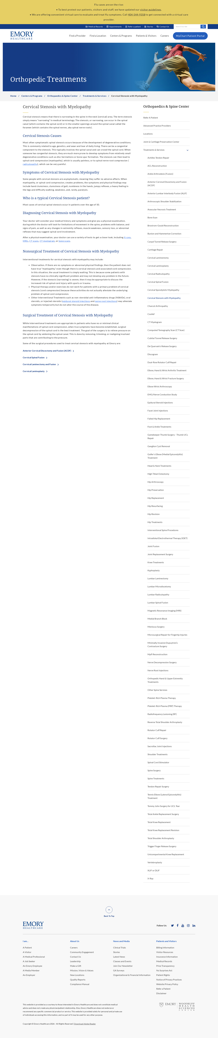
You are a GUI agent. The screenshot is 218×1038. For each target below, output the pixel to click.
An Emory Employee (32, 965)
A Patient (27, 947)
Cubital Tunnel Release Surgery (162, 338)
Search (203, 26)
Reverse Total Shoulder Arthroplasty (165, 722)
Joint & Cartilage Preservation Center (161, 141)
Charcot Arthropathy (158, 306)
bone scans (64, 241)
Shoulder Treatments (158, 754)
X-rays (127, 237)
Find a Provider (77, 35)
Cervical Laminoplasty (34, 371)
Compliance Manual (79, 984)
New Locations (77, 975)
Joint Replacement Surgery (160, 554)
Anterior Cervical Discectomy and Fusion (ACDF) (47, 350)
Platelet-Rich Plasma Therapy (162, 698)
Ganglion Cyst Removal (159, 446)
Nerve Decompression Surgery (162, 662)
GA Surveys (118, 970)
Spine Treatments (156, 778)
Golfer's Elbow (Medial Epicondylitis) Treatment (165, 456)
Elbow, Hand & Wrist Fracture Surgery (166, 378)
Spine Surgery (154, 770)
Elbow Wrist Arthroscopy (160, 386)
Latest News (119, 956)
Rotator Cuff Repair (157, 730)
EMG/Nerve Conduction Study (162, 394)
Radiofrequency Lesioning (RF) (162, 714)
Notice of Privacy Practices (169, 979)
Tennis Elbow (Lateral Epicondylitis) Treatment (164, 796)
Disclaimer (161, 993)
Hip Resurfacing (155, 506)
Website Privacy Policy (167, 984)
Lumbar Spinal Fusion (158, 602)
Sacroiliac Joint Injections (160, 746)
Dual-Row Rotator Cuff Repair (162, 362)
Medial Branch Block (157, 618)
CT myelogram (47, 241)
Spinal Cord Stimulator (158, 762)
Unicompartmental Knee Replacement (166, 854)
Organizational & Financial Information (131, 975)
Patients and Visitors (166, 941)
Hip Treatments (155, 522)
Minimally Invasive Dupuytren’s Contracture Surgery (163, 644)
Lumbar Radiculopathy (158, 594)
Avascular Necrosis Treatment (162, 209)
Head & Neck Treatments (159, 465)
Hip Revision (154, 514)
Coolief (151, 314)
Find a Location (98, 35)
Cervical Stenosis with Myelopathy (164, 298)
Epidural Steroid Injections (160, 402)
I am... (26, 941)
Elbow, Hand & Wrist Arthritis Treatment (167, 370)
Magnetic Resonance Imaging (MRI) (164, 610)
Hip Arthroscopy (156, 482)
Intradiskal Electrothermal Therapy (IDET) (168, 538)
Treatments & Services (94, 95)
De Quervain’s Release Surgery (162, 346)
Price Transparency (165, 965)
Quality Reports (77, 979)
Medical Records (164, 961)
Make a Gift (75, 965)
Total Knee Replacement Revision (163, 830)
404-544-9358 (136, 14)
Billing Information (165, 947)
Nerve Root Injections (158, 670)
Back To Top (109, 916)
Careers (164, 35)
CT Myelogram (155, 322)
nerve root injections (106, 301)
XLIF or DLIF (154, 870)
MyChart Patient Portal (190, 35)
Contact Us (75, 956)
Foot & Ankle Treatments (159, 426)
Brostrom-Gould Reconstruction (163, 225)
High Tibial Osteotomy (158, 473)
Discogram (153, 354)
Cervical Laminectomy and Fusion (39, 364)
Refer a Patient (163, 988)
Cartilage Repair (155, 249)
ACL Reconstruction (157, 165)
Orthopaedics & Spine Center (62, 95)
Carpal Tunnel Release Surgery (162, 241)
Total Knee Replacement (159, 822)
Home (13, 95)
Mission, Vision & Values (81, 970)
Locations (148, 133)
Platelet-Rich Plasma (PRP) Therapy (165, 706)
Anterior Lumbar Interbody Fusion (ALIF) (167, 193)
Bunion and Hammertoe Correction (164, 233)
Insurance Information (167, 956)
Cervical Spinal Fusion (33, 357)
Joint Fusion (153, 546)
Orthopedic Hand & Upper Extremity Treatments (165, 680)
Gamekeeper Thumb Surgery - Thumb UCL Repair (168, 436)
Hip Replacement (156, 498)
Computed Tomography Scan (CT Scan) (166, 330)
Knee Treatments (156, 562)
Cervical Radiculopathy (159, 273)
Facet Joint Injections (158, 410)
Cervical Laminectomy (158, 257)
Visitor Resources (164, 952)
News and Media (121, 941)
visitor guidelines (150, 9)
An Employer (29, 975)
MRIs (25, 241)
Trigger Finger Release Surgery (162, 846)
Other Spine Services (157, 690)
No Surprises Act (164, 970)
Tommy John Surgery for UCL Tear (164, 806)
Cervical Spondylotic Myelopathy (163, 290)
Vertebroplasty (155, 862)
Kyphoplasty (154, 570)
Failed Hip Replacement (159, 418)
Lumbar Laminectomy (158, 578)
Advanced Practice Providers (157, 125)
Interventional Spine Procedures (163, 530)
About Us (74, 941)
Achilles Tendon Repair (158, 157)
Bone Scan (152, 217)
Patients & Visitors (146, 35)
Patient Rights (163, 975)
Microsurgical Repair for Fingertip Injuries (167, 634)
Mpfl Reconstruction (157, 654)
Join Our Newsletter (123, 965)
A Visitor (27, 952)
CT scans (34, 241)
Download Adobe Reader (85, 1024)
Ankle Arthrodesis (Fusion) (160, 173)
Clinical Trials (119, 947)
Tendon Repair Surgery (158, 786)
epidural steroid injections (76, 301)
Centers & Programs (121, 35)
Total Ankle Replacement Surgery (163, 814)
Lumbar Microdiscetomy (159, 586)
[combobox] (191, 26)
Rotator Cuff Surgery (157, 738)
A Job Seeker (29, 961)
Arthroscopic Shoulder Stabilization (164, 201)
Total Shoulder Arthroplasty (161, 838)
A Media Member (31, 970)
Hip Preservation (156, 490)
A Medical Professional (34, 956)
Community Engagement (82, 952)
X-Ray (150, 878)
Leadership (75, 961)
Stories (116, 952)
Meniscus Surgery (156, 626)
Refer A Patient (150, 117)
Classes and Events (122, 961)
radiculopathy (30, 164)
